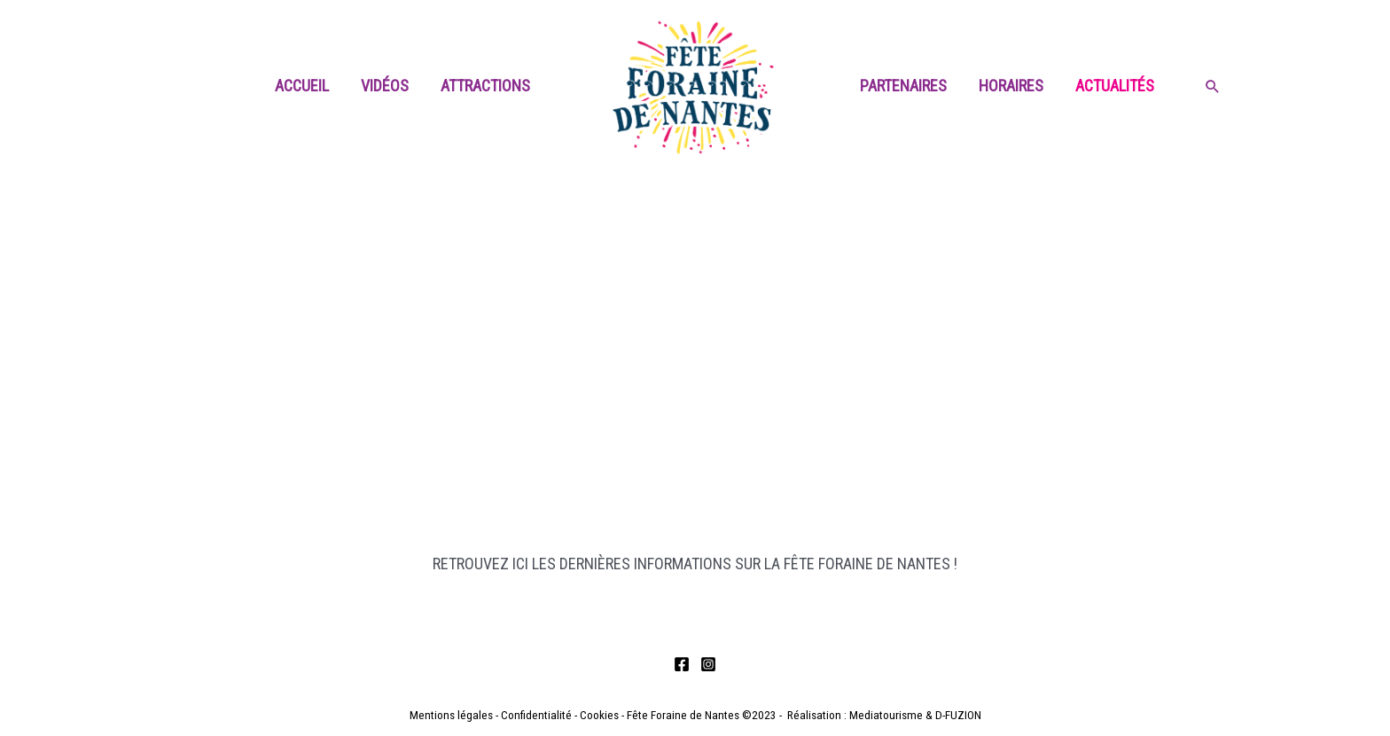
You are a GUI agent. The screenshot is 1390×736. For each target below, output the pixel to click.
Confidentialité (536, 715)
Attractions (485, 85)
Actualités (1114, 85)
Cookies (599, 715)
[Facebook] (682, 664)
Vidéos (385, 85)
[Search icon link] (1213, 87)
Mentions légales (451, 715)
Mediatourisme (886, 715)
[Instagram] (708, 664)
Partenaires (903, 85)
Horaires (1011, 85)
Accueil (302, 85)
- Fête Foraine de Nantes (679, 715)
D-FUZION (958, 715)
